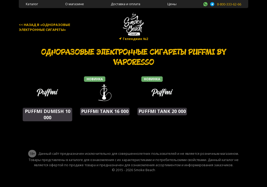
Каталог (32, 4)
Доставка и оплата (125, 4)
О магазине (74, 4)
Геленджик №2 (135, 39)
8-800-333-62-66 (229, 4)
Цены (172, 4)
